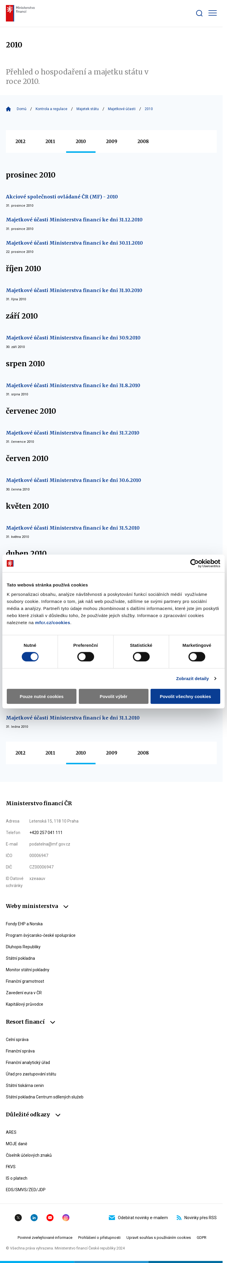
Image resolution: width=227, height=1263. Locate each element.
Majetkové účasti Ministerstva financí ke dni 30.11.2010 (74, 243)
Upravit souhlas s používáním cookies (158, 1237)
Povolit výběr (113, 696)
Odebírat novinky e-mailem (138, 1217)
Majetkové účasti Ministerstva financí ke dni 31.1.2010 (73, 718)
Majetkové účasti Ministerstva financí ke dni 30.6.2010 (73, 480)
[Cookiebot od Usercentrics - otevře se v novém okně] (194, 563)
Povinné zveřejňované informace (45, 1237)
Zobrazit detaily (192, 678)
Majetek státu (87, 109)
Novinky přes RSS (197, 1217)
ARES (11, 1132)
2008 (143, 141)
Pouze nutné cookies (42, 696)
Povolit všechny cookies (185, 696)
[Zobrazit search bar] (199, 13)
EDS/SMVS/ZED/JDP (26, 1189)
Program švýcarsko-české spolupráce (41, 935)
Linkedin (34, 1217)
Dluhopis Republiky (23, 946)
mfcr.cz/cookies (52, 622)
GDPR (201, 1237)
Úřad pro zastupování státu (31, 1074)
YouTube (50, 1217)
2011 (50, 141)
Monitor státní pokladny (27, 969)
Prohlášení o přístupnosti (99, 1237)
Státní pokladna (20, 958)
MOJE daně (16, 1143)
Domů (21, 109)
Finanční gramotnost (25, 981)
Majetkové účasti (122, 109)
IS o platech (16, 1178)
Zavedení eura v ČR (24, 992)
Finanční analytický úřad (28, 1062)
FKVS (11, 1166)
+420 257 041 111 (46, 832)
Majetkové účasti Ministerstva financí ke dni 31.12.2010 (74, 220)
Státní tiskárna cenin (25, 1085)
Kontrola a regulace (51, 109)
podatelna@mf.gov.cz (49, 844)
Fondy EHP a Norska (24, 923)
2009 (111, 141)
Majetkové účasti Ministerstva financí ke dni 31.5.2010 (73, 528)
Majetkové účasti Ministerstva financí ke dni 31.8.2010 (73, 385)
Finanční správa (20, 1051)
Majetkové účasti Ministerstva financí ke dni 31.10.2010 (74, 290)
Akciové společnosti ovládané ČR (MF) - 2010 (62, 197)
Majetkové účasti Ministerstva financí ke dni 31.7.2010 (72, 433)
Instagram (65, 1217)
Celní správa (17, 1039)
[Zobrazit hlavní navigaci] (212, 13)
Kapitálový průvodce (24, 1004)
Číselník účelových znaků (29, 1155)
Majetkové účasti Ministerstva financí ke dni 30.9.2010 (73, 338)
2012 (20, 141)
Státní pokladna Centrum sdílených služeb (45, 1097)
